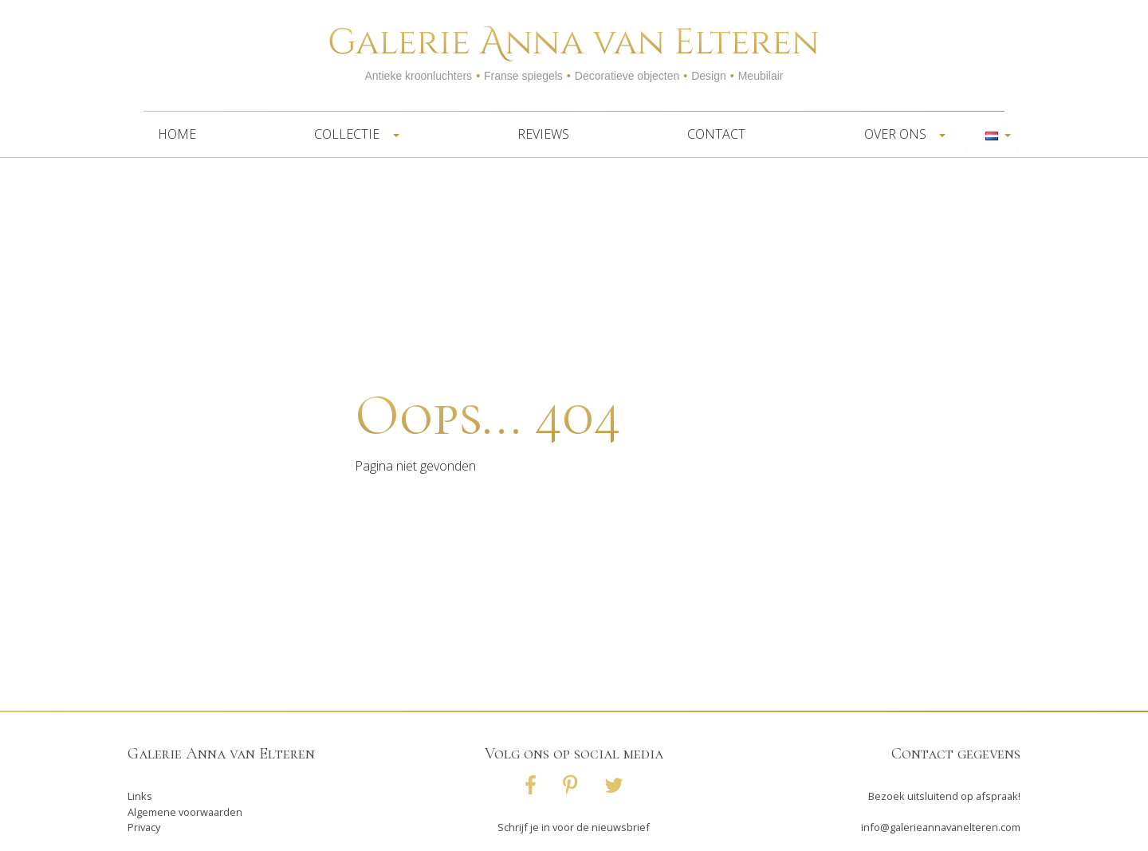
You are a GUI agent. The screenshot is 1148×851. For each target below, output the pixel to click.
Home (177, 134)
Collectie (351, 134)
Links (140, 796)
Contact (716, 134)
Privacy (144, 827)
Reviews (543, 134)
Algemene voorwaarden (185, 812)
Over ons (900, 134)
